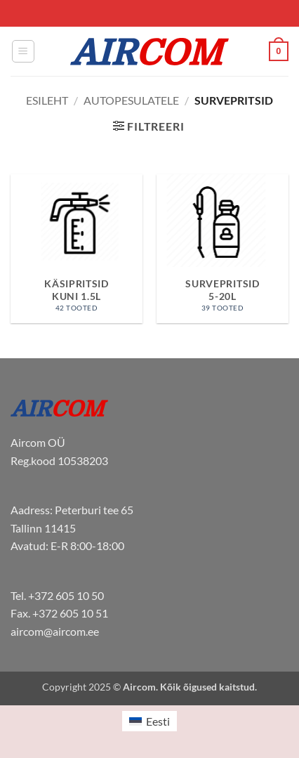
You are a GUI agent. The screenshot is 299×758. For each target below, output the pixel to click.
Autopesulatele (131, 100)
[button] (23, 51)
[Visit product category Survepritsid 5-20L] (222, 248)
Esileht (47, 100)
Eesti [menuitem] (158, 721)
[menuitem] (149, 721)
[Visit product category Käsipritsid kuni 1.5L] (76, 248)
